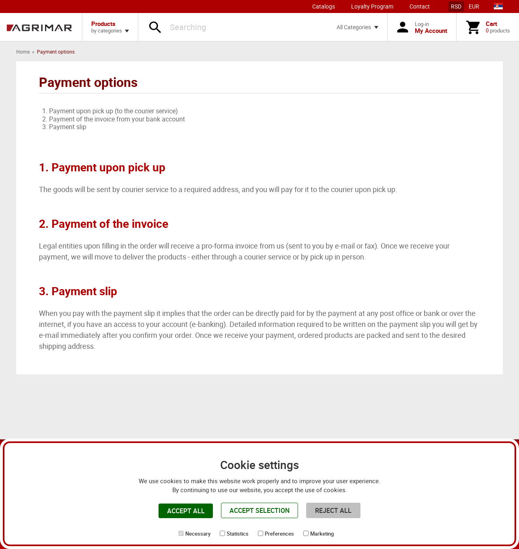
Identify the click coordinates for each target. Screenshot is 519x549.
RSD (456, 6)
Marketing (322, 533)
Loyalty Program (372, 6)
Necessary (197, 533)
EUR (474, 6)
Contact (420, 6)
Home (23, 51)
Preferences (279, 533)
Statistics (238, 533)
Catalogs (323, 6)
